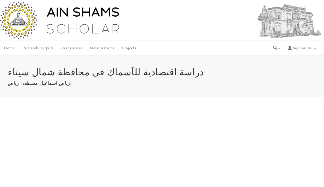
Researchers (71, 48)
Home (9, 48)
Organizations (102, 48)
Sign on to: (302, 48)
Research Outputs (38, 48)
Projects (129, 48)
